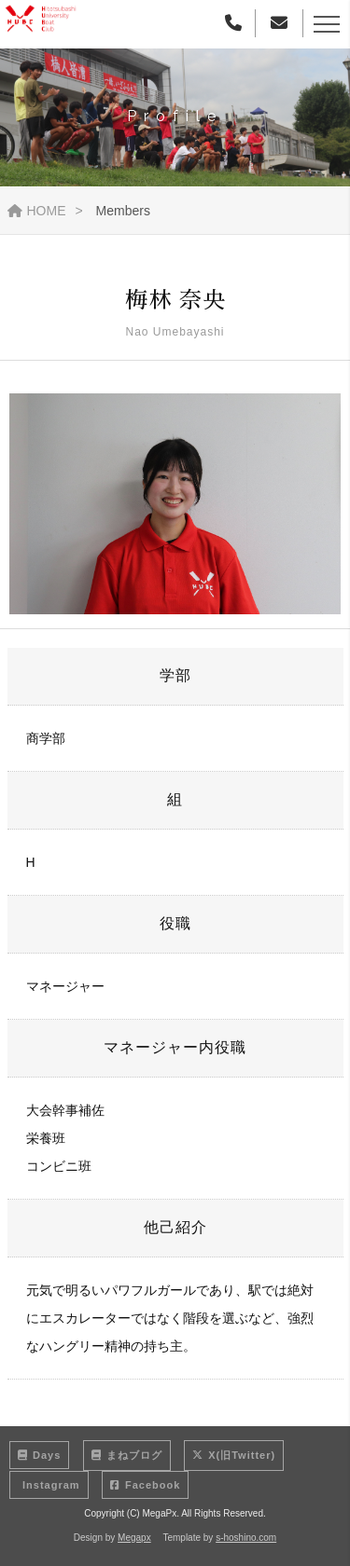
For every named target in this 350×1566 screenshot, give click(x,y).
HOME (36, 210)
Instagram (49, 1484)
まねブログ (126, 1455)
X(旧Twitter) (233, 1455)
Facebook (145, 1484)
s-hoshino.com (246, 1537)
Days (39, 1455)
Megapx (134, 1537)
